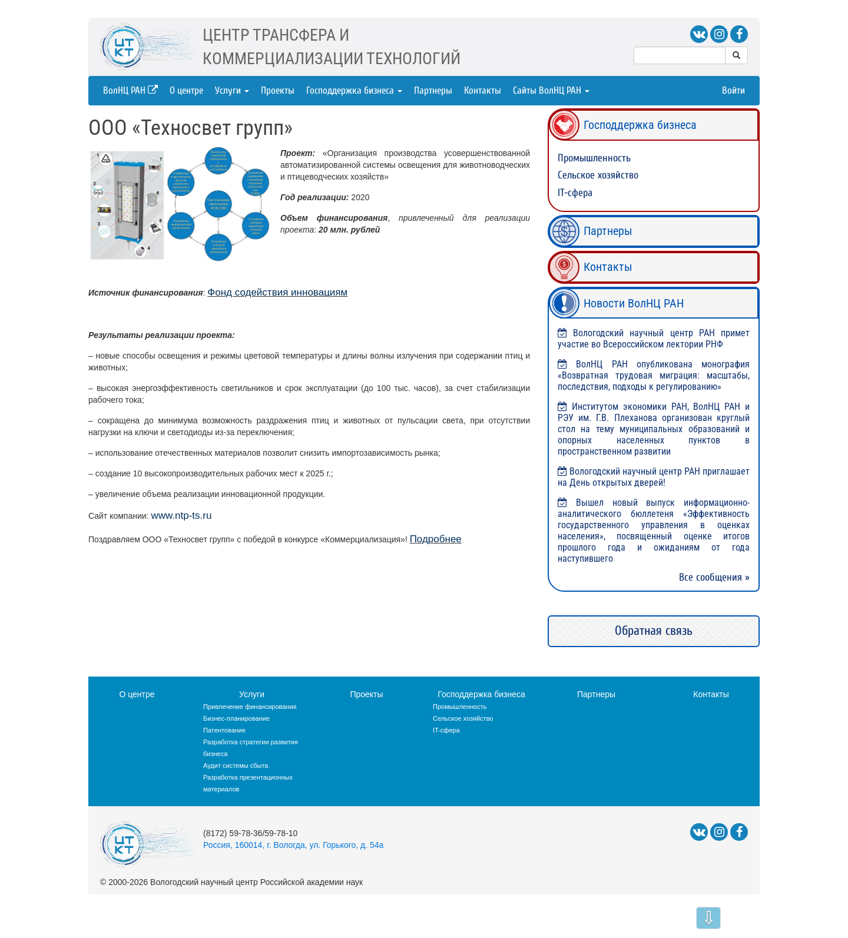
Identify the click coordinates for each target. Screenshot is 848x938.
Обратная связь (654, 630)
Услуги (232, 90)
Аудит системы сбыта (235, 765)
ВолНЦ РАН (130, 90)
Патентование (224, 730)
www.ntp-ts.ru (181, 515)
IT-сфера (575, 193)
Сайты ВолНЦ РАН (551, 90)
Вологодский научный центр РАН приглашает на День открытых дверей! (654, 477)
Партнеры (433, 90)
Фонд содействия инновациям (277, 292)
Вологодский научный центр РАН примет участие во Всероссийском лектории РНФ (654, 338)
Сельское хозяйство (598, 175)
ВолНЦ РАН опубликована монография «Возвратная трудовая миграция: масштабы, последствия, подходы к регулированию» (654, 375)
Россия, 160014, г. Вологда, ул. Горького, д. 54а (293, 845)
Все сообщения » (714, 577)
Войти (733, 90)
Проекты (277, 90)
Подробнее (436, 539)
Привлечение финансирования (250, 706)
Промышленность (594, 158)
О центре (186, 90)
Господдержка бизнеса (354, 90)
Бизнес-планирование (236, 718)
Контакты (482, 90)
